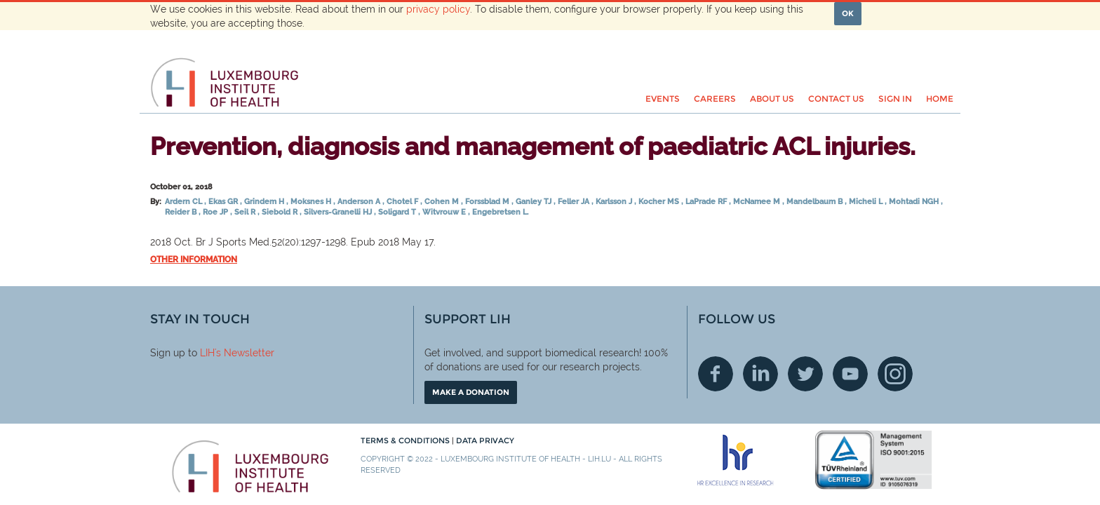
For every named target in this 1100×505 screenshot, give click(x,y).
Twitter (805, 373)
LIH (207, 352)
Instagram (895, 373)
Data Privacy (485, 440)
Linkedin (760, 373)
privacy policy (438, 9)
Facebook (715, 373)
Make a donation (470, 392)
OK (848, 13)
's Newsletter (244, 352)
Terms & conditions (406, 440)
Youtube (850, 373)
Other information (193, 259)
